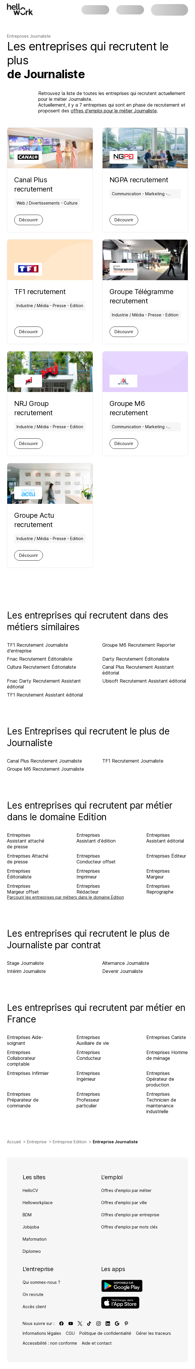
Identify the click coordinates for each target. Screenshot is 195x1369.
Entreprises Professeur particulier (88, 1100)
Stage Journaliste (25, 963)
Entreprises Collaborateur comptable (21, 1058)
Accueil (14, 1141)
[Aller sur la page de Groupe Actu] (50, 520)
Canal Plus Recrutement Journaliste (44, 761)
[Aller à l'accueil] (20, 9)
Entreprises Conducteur (88, 1055)
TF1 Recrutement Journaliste (132, 761)
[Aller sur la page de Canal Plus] (50, 184)
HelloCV (30, 1190)
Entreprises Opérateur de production (160, 1079)
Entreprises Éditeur (166, 856)
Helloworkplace (38, 1202)
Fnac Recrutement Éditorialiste (39, 659)
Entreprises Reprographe (160, 889)
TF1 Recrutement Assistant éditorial (45, 695)
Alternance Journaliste (125, 963)
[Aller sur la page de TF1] (49, 291)
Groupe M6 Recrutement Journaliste (45, 769)
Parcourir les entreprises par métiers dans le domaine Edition (65, 897)
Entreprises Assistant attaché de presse (25, 841)
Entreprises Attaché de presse (27, 859)
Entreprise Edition (70, 1141)
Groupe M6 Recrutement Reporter (138, 645)
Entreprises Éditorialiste (19, 874)
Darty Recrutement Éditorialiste (135, 659)
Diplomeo (32, 1251)
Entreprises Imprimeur (88, 874)
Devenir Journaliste (122, 971)
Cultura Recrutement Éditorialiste (41, 667)
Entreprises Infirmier (28, 1073)
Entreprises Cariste (166, 1037)
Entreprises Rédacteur (88, 889)
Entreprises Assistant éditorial (165, 838)
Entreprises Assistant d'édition (96, 838)
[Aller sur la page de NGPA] (145, 180)
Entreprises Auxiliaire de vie (92, 1040)
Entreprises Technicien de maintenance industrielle (161, 1102)
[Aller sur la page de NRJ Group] (50, 408)
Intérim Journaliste (26, 971)
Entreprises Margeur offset (23, 889)
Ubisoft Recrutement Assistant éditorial (144, 681)
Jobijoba (31, 1226)
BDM (27, 1214)
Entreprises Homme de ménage (167, 1055)
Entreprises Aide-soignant (25, 1040)
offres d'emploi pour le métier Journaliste (114, 111)
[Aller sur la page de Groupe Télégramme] (145, 296)
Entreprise (37, 1141)
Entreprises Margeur (158, 874)
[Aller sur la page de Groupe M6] (145, 408)
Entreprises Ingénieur (88, 1076)
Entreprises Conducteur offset (96, 859)
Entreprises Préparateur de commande (23, 1100)
